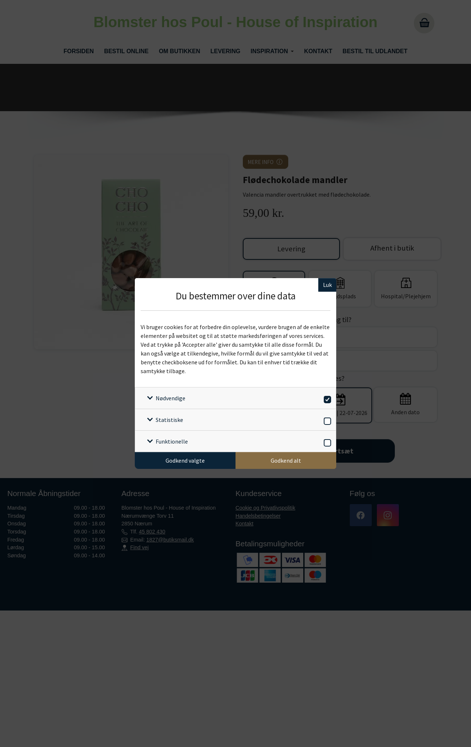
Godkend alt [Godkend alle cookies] (286, 460)
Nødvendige (170, 398)
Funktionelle (172, 441)
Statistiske (169, 419)
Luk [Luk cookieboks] (327, 284)
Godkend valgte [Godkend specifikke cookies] (185, 460)
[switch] (326, 398)
